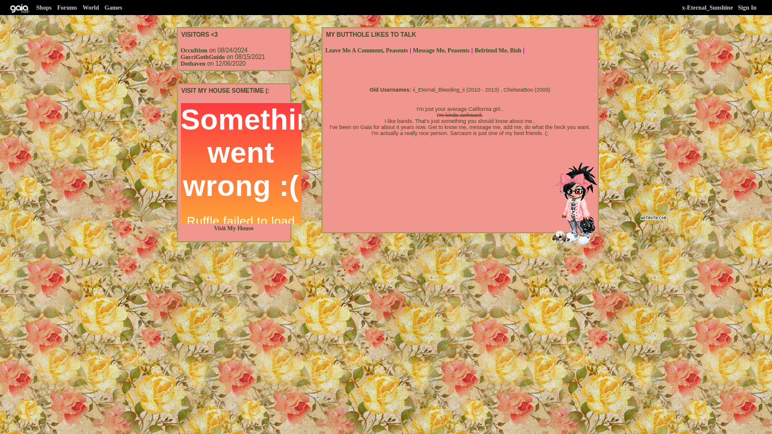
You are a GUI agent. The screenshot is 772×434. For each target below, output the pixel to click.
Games (113, 7)
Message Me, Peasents (441, 50)
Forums (67, 7)
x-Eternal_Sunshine (708, 7)
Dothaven (193, 63)
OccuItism (194, 50)
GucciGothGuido (203, 57)
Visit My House (234, 228)
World (91, 7)
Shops (44, 7)
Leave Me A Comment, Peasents (367, 50)
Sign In (747, 7)
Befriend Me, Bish (498, 50)
